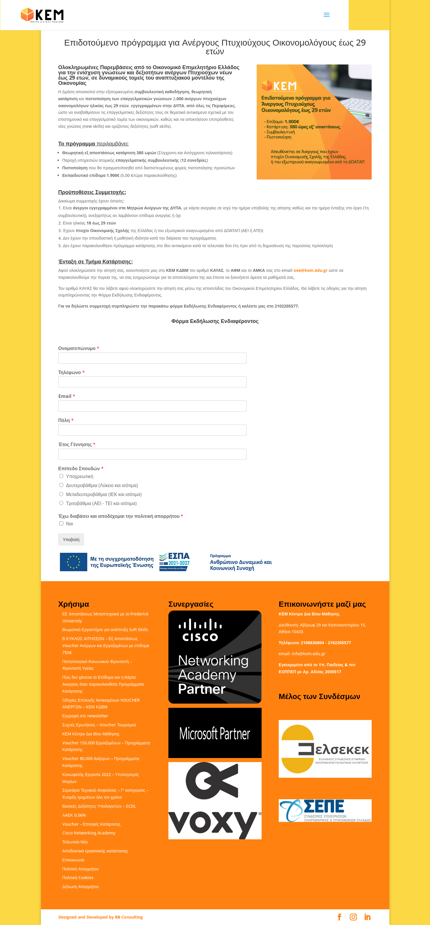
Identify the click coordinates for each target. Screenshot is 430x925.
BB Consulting (129, 917)
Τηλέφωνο (71, 372)
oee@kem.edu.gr (311, 270)
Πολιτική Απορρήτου (80, 869)
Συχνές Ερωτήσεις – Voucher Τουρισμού (99, 725)
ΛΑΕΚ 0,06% (74, 815)
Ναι (69, 523)
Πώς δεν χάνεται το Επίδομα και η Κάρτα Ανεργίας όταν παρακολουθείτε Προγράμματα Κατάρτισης (103, 684)
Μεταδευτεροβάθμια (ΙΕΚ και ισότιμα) (104, 494)
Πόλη (66, 420)
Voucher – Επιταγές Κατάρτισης (91, 824)
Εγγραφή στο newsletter (85, 716)
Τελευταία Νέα (75, 842)
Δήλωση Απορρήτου (80, 886)
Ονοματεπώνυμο (79, 348)
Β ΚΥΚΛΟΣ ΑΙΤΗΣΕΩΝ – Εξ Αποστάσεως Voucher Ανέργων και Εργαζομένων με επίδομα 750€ (105, 645)
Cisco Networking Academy (88, 833)
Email (66, 396)
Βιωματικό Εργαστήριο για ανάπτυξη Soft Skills (105, 629)
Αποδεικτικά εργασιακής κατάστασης (95, 851)
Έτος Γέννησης (77, 444)
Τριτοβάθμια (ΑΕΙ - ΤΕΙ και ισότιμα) (101, 503)
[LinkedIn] (367, 917)
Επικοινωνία (73, 860)
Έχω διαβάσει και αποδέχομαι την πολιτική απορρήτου (120, 516)
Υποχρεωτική (79, 476)
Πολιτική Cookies (77, 877)
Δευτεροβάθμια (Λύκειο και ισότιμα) (102, 485)
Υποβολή (71, 539)
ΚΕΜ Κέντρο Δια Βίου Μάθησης (91, 734)
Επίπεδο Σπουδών (81, 469)
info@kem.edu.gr (308, 653)
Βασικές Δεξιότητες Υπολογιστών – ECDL (99, 806)
